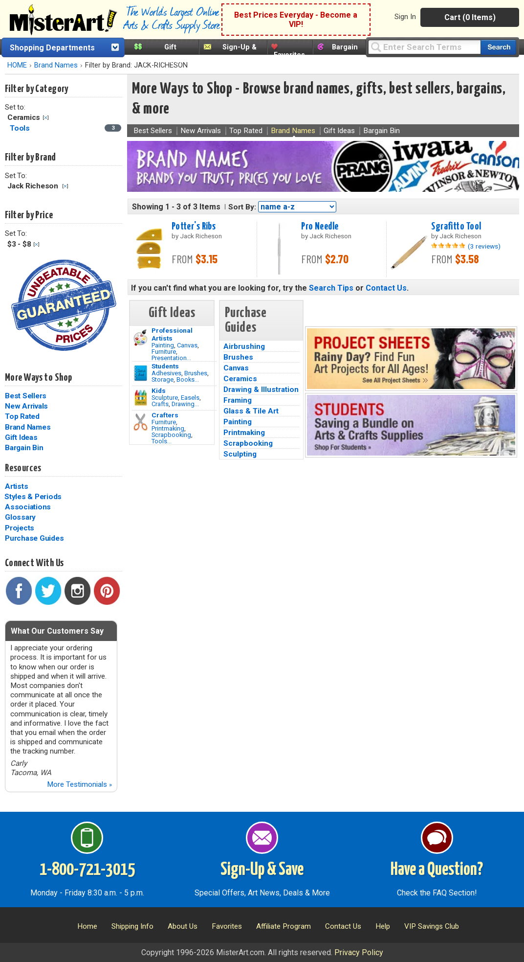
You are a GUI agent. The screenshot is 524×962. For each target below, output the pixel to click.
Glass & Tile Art (251, 411)
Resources (23, 468)
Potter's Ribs (194, 226)
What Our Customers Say (57, 631)
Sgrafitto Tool (456, 226)
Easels (190, 397)
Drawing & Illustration (261, 389)
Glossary (20, 517)
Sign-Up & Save (262, 870)
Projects (19, 528)
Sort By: (242, 207)
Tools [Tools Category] (21, 128)
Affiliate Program (283, 926)
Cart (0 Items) (470, 17)
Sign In (405, 16)
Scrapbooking (171, 434)
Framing (237, 400)
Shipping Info (132, 926)
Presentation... (171, 358)
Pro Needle (319, 226)
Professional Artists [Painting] (172, 334)
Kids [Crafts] (159, 390)
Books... (187, 379)
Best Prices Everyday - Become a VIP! (295, 19)
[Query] (424, 47)
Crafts (160, 404)
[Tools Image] (140, 422)
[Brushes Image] (140, 373)
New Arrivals (26, 406)
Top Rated (22, 416)
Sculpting (240, 454)
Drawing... (185, 404)
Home (87, 926)
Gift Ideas (21, 437)
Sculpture (165, 397)
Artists (16, 486)
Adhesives (166, 373)
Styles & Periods (33, 496)
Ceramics (240, 378)
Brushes (195, 373)
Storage (163, 379)
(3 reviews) (484, 246)
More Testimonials (79, 784)
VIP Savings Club (431, 926)
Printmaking (168, 428)
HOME (17, 65)
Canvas (187, 345)
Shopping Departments (52, 47)
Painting (163, 345)
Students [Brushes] (165, 366)
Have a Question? (437, 870)
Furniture (164, 351)
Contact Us (386, 288)
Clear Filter (45, 117)
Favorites (289, 55)
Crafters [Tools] (165, 415)
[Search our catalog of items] (498, 47)
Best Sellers (25, 395)
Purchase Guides (34, 538)
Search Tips (331, 288)
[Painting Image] (140, 337)
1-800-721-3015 (87, 870)
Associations (28, 507)
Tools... (162, 441)
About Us (182, 926)
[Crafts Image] (140, 398)
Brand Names (56, 65)
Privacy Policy (358, 952)
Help (382, 926)
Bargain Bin (24, 447)
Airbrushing (244, 346)
